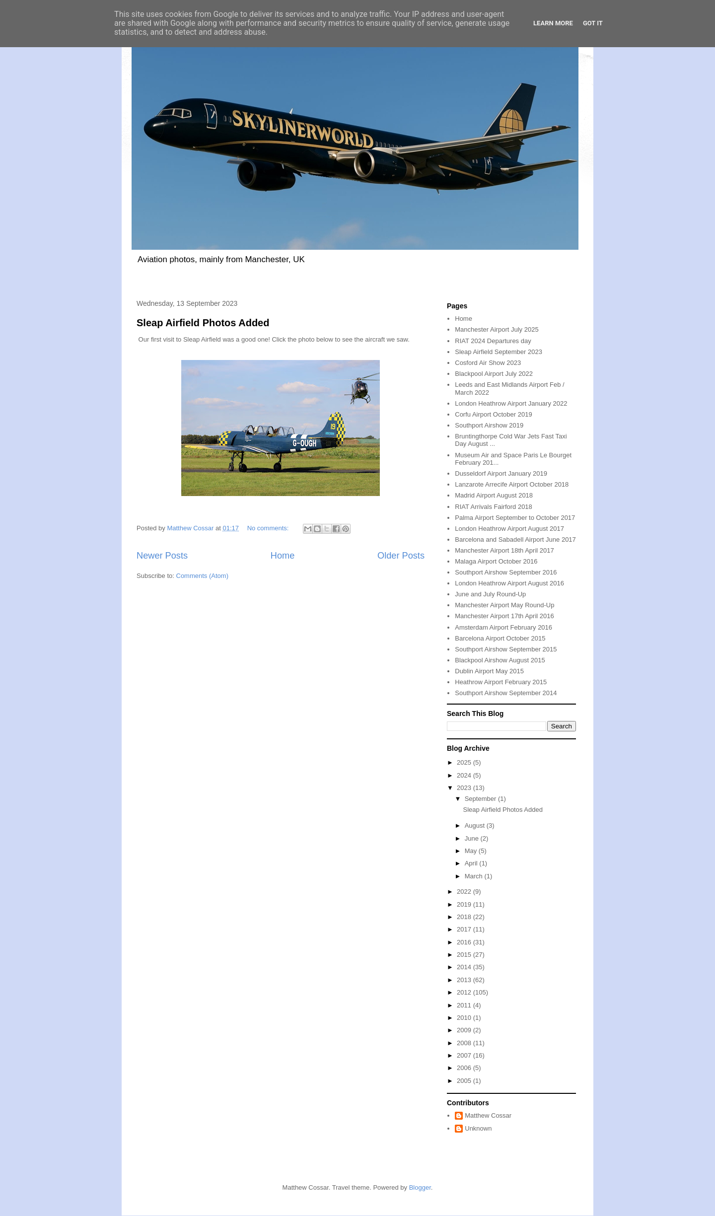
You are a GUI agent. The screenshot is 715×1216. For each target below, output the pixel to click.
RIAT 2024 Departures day (493, 341)
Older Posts (401, 556)
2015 (465, 954)
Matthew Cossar (488, 1115)
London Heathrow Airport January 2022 (511, 403)
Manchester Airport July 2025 (496, 329)
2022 (465, 891)
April (472, 863)
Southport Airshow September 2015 (506, 649)
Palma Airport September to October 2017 (515, 517)
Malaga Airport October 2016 (496, 561)
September (481, 798)
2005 (465, 1080)
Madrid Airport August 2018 (494, 495)
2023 (465, 787)
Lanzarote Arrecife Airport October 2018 (512, 484)
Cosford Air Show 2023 (488, 362)
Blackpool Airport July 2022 (494, 373)
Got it (593, 23)
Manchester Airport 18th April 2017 (504, 550)
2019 (465, 904)
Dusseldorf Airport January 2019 (501, 473)
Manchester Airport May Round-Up (504, 605)
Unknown (478, 1128)
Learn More (553, 23)
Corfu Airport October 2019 (493, 414)
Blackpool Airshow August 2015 (500, 660)
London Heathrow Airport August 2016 (509, 583)
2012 (465, 992)
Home (283, 556)
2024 (465, 775)
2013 (465, 980)
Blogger (420, 1187)
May (472, 851)
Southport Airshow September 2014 (506, 693)
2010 (465, 1017)
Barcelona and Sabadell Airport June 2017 (515, 539)
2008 (465, 1043)
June (473, 838)
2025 (465, 762)
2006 (465, 1068)
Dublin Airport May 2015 (489, 671)
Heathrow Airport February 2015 (501, 682)
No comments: (268, 528)
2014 (465, 967)
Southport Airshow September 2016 (506, 572)
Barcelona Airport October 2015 (500, 638)
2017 (465, 929)
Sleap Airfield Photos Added (203, 322)
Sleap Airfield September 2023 (498, 352)
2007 (465, 1055)
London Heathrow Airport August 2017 (509, 528)
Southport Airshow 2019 (489, 425)
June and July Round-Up (490, 594)
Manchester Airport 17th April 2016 (504, 616)
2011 (465, 1005)
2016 (465, 942)
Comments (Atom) (202, 575)
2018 (465, 917)
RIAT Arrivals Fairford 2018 (493, 506)
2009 (465, 1030)
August (476, 825)
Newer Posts (162, 556)
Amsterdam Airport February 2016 (503, 627)
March (475, 876)
